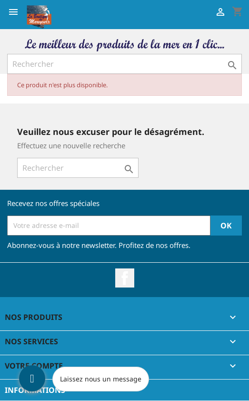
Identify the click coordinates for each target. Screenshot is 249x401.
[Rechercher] (124, 64)
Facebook (124, 278)
